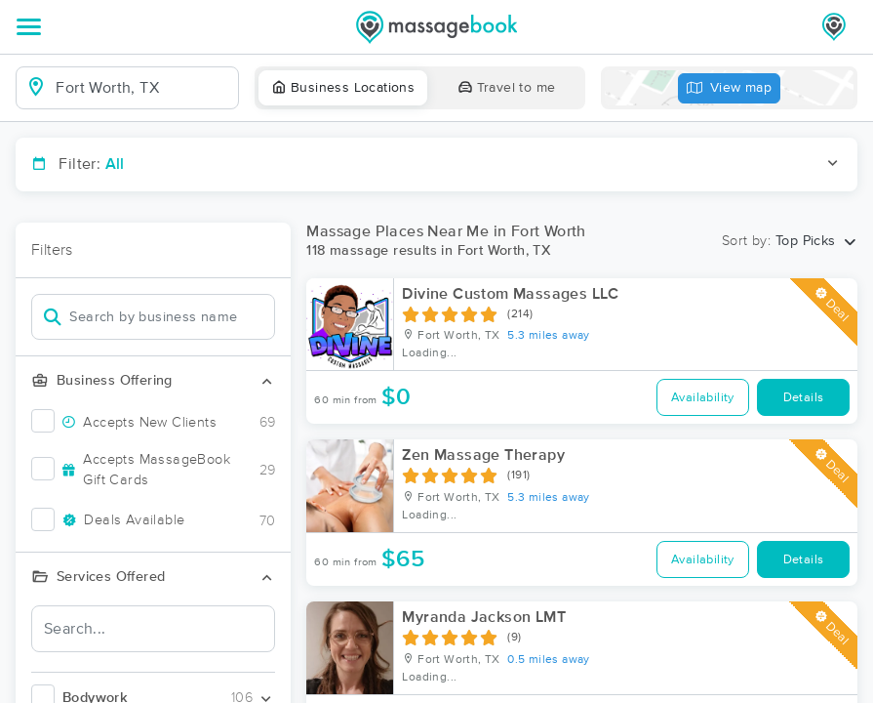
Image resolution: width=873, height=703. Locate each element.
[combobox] (143, 88)
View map (730, 88)
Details (803, 398)
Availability (702, 398)
